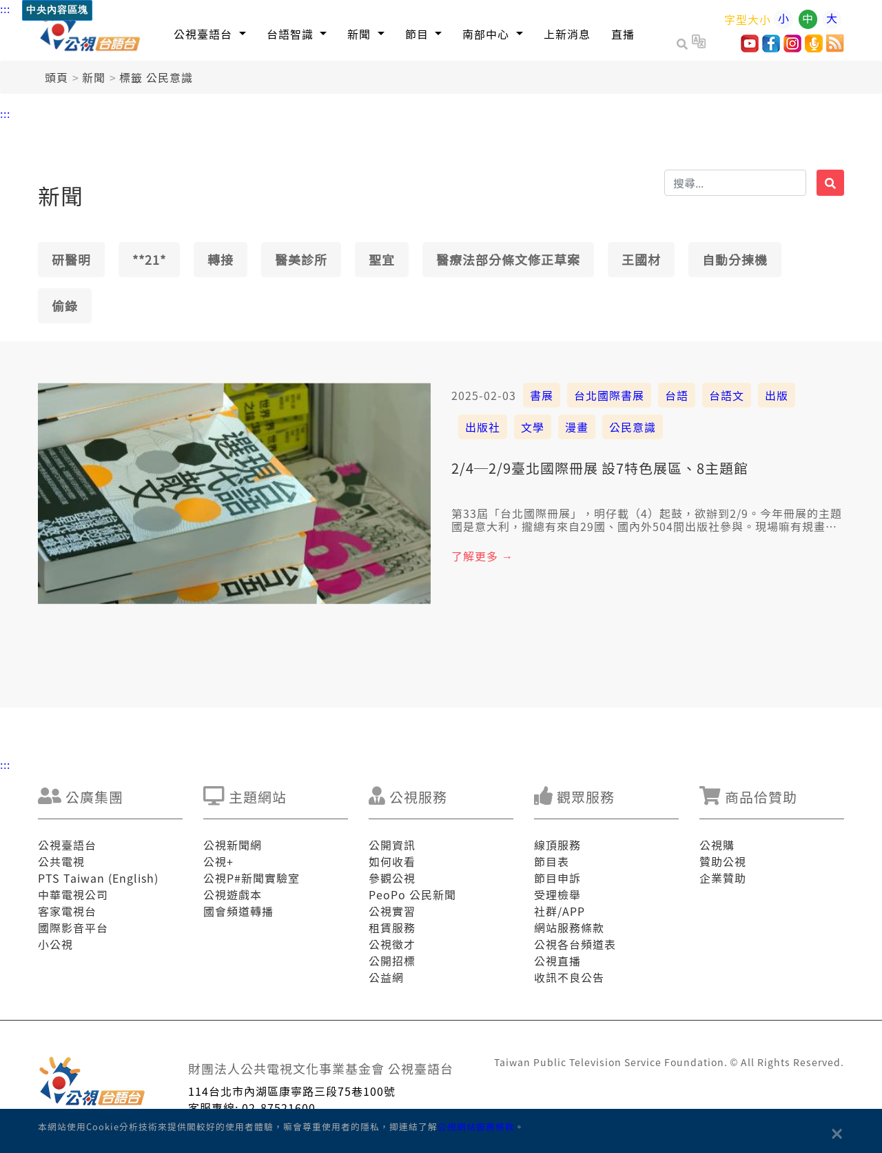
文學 (532, 427)
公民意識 (632, 427)
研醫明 (71, 259)
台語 (676, 395)
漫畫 (576, 427)
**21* (149, 259)
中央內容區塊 (57, 10)
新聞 (93, 77)
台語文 (726, 395)
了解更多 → (482, 556)
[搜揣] (735, 183)
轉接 (220, 259)
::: (5, 8)
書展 (541, 395)
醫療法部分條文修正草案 (508, 259)
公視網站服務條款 (476, 1126)
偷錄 (65, 305)
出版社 (482, 427)
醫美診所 (301, 259)
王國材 (641, 259)
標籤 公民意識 (156, 77)
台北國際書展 (609, 395)
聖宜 (382, 259)
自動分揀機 (735, 259)
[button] (209, 33)
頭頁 (56, 77)
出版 (776, 395)
